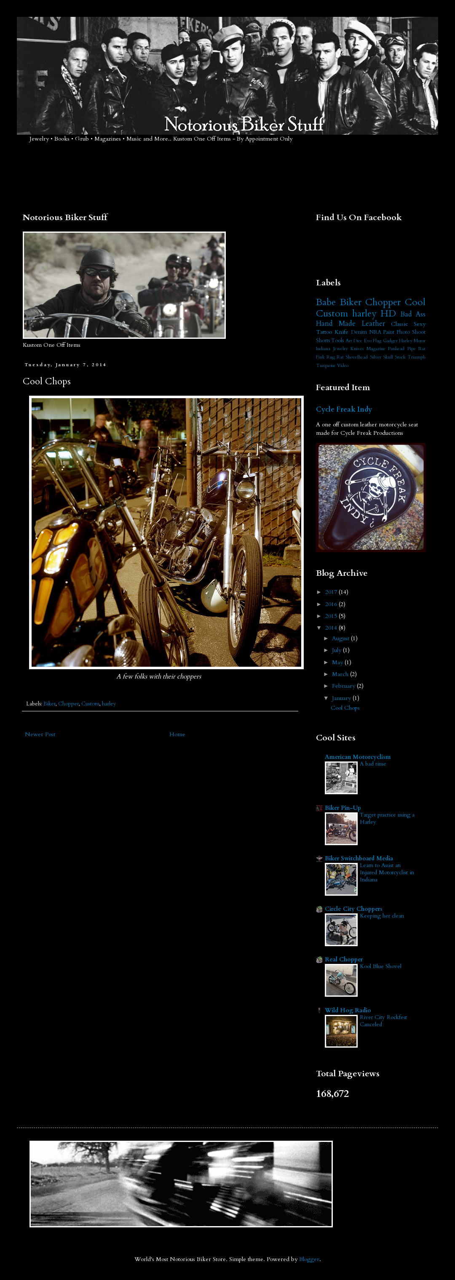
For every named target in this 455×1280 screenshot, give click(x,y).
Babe (326, 302)
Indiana (323, 349)
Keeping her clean (382, 916)
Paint (388, 332)
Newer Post (40, 734)
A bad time (373, 764)
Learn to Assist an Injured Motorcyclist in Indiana (387, 873)
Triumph (416, 357)
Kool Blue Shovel (380, 966)
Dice (357, 341)
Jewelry (340, 349)
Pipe (411, 349)
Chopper (68, 704)
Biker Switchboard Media (359, 858)
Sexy (420, 324)
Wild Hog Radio (348, 1010)
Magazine (376, 349)
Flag (377, 341)
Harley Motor (412, 341)
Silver (375, 357)
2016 (332, 604)
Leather (373, 323)
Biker (49, 704)
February (344, 686)
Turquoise (326, 365)
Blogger (309, 1259)
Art (348, 341)
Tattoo (324, 332)
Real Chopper (344, 959)
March (341, 674)
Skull (388, 357)
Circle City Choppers (354, 909)
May (338, 662)
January (342, 698)
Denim (359, 332)
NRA (375, 332)
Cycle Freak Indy (344, 409)
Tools (337, 340)
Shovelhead (356, 357)
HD (388, 313)
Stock (400, 357)
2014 (332, 628)
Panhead (396, 349)
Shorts (323, 340)
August (341, 638)
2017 (332, 592)
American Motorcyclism (358, 757)
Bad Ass (413, 314)
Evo (368, 341)
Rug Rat (335, 357)
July (337, 650)
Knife (341, 332)
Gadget (390, 341)
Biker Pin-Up (343, 808)
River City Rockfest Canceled (383, 1021)
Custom (90, 704)
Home (177, 734)
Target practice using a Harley (387, 818)
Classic (399, 324)
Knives (357, 349)
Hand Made (336, 323)
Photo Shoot (411, 332)
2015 (332, 616)
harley (109, 704)
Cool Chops (345, 708)
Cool (415, 302)
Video (342, 365)
